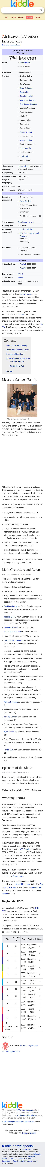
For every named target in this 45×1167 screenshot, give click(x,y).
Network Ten (36, 887)
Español (37, 17)
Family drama (25, 62)
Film (19, 222)
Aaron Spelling (25, 201)
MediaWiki (31, 1156)
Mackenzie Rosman (27, 100)
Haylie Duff (24, 156)
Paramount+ (18, 876)
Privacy (29, 1159)
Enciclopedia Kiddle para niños (24, 1161)
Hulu (7, 876)
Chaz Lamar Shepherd (28, 104)
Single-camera (27, 222)
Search (41, 10)
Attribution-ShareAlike (26, 1115)
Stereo (20, 278)
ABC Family (24, 849)
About (21, 1159)
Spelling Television (27, 229)
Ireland (5, 894)
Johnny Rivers (23, 166)
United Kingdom (23, 884)
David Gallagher (26, 88)
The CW (23, 268)
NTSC (20, 274)
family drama (25, 294)
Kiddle (4, 1159)
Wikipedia (37, 1154)
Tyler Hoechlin (25, 148)
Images (13, 17)
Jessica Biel (24, 92)
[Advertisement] (22, 26)
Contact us (6, 1161)
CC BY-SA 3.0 (27, 1149)
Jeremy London (26, 140)
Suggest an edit (28, 1133)
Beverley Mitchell (26, 96)
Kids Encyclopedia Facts (11, 45)
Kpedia (29, 17)
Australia (12, 887)
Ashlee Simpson (26, 132)
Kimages (21, 17)
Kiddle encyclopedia (24, 1110)
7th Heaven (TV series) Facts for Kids (18, 1122)
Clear (36, 10)
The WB (23, 264)
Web (6, 17)
